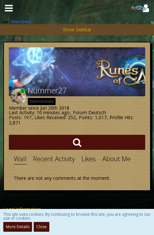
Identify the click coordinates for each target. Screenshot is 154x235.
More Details (17, 226)
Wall (20, 158)
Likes (88, 158)
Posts (15, 117)
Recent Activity (54, 158)
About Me (116, 158)
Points (85, 117)
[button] (8, 8)
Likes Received (49, 117)
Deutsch (97, 112)
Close (41, 226)
